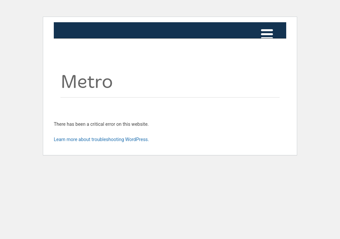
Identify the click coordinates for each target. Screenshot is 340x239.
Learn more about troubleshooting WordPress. (101, 139)
